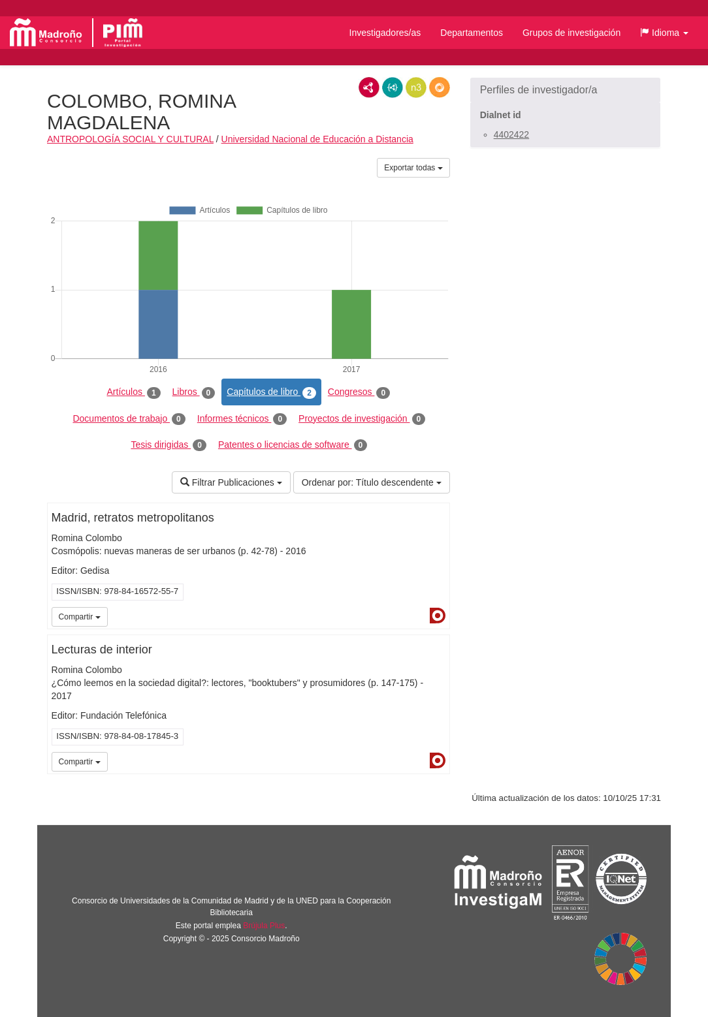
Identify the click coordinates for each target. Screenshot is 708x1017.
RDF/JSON (439, 87)
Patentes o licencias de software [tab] (292, 445)
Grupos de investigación (571, 32)
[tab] (565, 90)
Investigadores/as (385, 32)
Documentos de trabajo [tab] (128, 419)
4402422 (512, 134)
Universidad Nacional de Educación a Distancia (317, 139)
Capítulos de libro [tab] (271, 392)
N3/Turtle (416, 87)
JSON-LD (392, 87)
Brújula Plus (264, 925)
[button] (664, 32)
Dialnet (437, 615)
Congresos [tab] (359, 392)
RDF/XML (369, 87)
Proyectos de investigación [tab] (361, 419)
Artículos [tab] (134, 392)
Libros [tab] (194, 392)
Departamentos (471, 32)
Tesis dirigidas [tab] (168, 445)
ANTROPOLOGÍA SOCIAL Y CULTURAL (130, 139)
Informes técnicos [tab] (242, 419)
